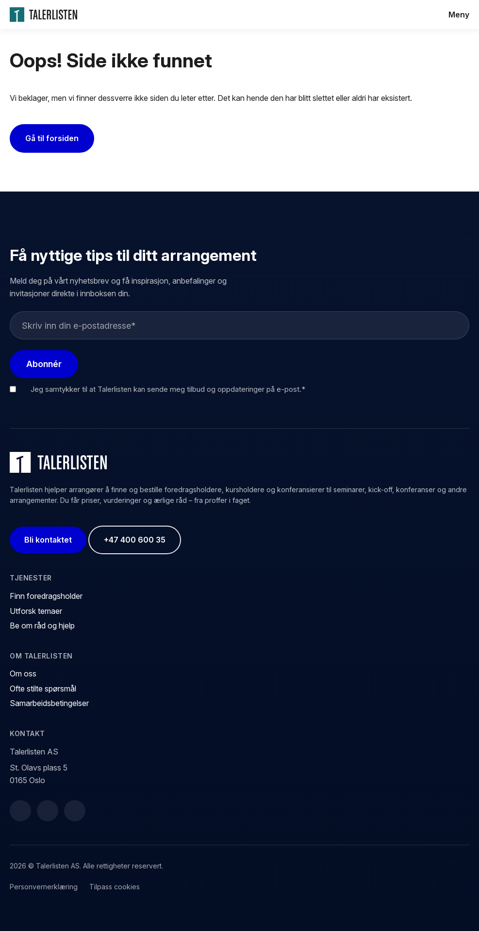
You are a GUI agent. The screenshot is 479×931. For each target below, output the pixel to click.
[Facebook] (20, 810)
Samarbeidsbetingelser (49, 703)
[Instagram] (74, 810)
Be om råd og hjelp (42, 625)
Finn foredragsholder (46, 596)
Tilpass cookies (114, 887)
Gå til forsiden (52, 138)
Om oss (23, 673)
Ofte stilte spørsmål (43, 688)
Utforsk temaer (36, 611)
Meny (458, 14)
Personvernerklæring (44, 887)
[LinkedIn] (47, 810)
